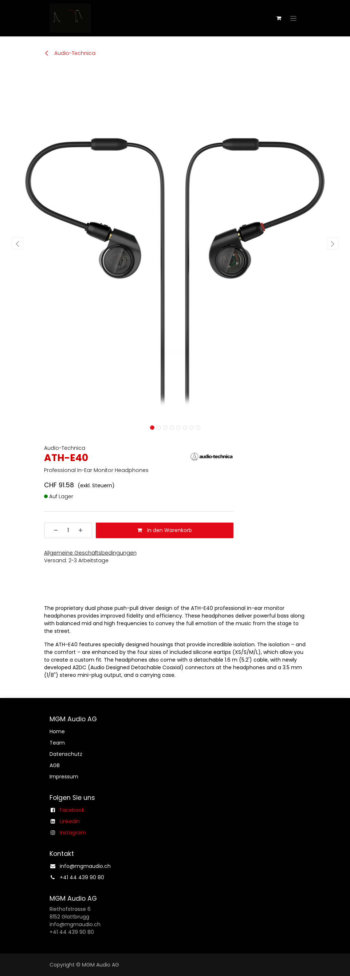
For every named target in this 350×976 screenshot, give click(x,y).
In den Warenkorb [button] (164, 530)
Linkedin (70, 821)
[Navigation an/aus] (293, 18)
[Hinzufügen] (83, 530)
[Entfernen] (53, 530)
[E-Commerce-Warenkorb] (279, 18)
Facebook (72, 810)
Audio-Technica (69, 53)
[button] (17, 243)
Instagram (73, 832)
